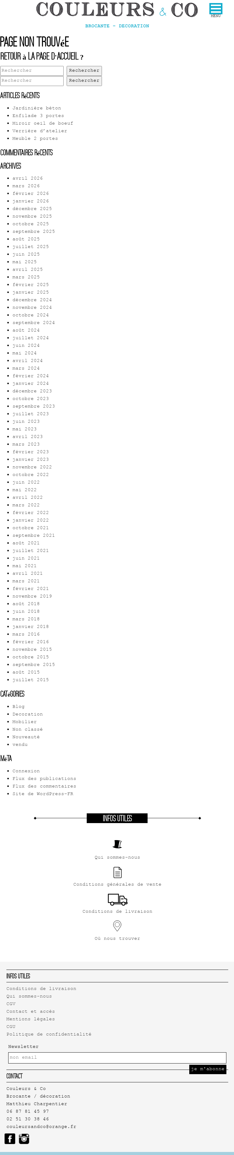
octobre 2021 (30, 528)
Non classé (27, 730)
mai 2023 (24, 430)
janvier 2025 (30, 293)
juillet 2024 (30, 338)
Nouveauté (26, 737)
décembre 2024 (32, 300)
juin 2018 (26, 612)
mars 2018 (26, 619)
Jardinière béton (36, 109)
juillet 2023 (30, 414)
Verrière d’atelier (39, 131)
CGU (11, 1027)
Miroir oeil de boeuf (42, 124)
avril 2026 (27, 179)
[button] (215, 8)
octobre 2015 (30, 657)
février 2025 (30, 285)
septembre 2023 (33, 407)
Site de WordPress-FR (42, 794)
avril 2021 (27, 574)
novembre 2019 (32, 597)
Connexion (26, 771)
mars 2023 (26, 445)
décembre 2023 (32, 392)
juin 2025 (26, 255)
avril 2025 (27, 270)
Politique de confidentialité (49, 1035)
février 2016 (30, 642)
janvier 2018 (30, 627)
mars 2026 (26, 186)
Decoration (27, 715)
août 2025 (26, 240)
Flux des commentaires (44, 787)
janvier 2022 (30, 521)
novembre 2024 (32, 308)
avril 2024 (27, 361)
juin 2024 (26, 346)
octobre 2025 (30, 224)
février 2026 (30, 194)
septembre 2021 (33, 536)
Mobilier (24, 722)
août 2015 (26, 673)
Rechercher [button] (84, 71)
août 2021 (26, 544)
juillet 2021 (30, 551)
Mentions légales (30, 1019)
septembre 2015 (33, 665)
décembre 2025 (32, 209)
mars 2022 (26, 506)
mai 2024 (24, 354)
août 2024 (26, 331)
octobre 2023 (30, 399)
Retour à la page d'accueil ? (42, 56)
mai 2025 (24, 262)
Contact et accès (30, 1012)
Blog (18, 707)
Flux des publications (44, 779)
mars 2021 (26, 582)
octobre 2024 (30, 316)
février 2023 (30, 452)
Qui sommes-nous (29, 997)
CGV (11, 1004)
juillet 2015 (30, 680)
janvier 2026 (30, 202)
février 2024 (30, 376)
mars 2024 (26, 369)
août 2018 (26, 604)
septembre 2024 (33, 323)
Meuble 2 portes (35, 139)
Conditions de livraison (41, 989)
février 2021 (30, 589)
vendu (20, 745)
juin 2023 (26, 422)
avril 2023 (27, 437)
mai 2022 (24, 490)
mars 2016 (26, 635)
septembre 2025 (33, 232)
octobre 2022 (30, 475)
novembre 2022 (32, 468)
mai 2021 (24, 566)
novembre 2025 (32, 217)
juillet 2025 (30, 247)
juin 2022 (26, 483)
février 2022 (30, 513)
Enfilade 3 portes (38, 116)
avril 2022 (27, 498)
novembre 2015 (32, 650)
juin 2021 (26, 559)
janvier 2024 (30, 384)
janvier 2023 (30, 460)
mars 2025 (26, 278)
